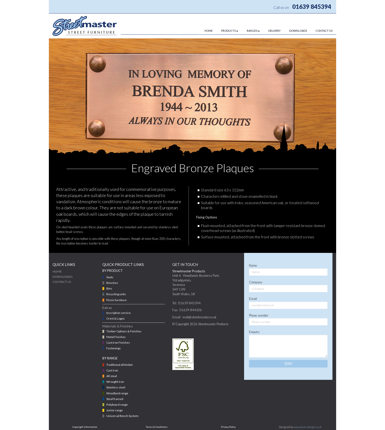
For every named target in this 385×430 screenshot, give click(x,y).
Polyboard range (117, 404)
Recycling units (116, 294)
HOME (209, 30)
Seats (109, 277)
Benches (112, 283)
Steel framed (114, 399)
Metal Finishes (116, 337)
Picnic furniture (116, 300)
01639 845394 (311, 6)
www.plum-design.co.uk (308, 427)
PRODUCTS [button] (229, 30)
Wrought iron (115, 382)
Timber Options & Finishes (123, 331)
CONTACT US (324, 30)
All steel (111, 376)
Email (253, 299)
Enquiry (254, 332)
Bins (109, 288)
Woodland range (117, 393)
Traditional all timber (119, 365)
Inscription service (118, 313)
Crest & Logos (115, 318)
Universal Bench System (122, 416)
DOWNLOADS (298, 30)
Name (253, 265)
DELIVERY (274, 30)
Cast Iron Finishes (118, 342)
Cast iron (112, 370)
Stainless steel (115, 387)
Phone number (258, 315)
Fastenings (113, 348)
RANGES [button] (253, 30)
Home (57, 271)
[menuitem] (204, 30)
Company (255, 282)
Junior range (114, 410)
